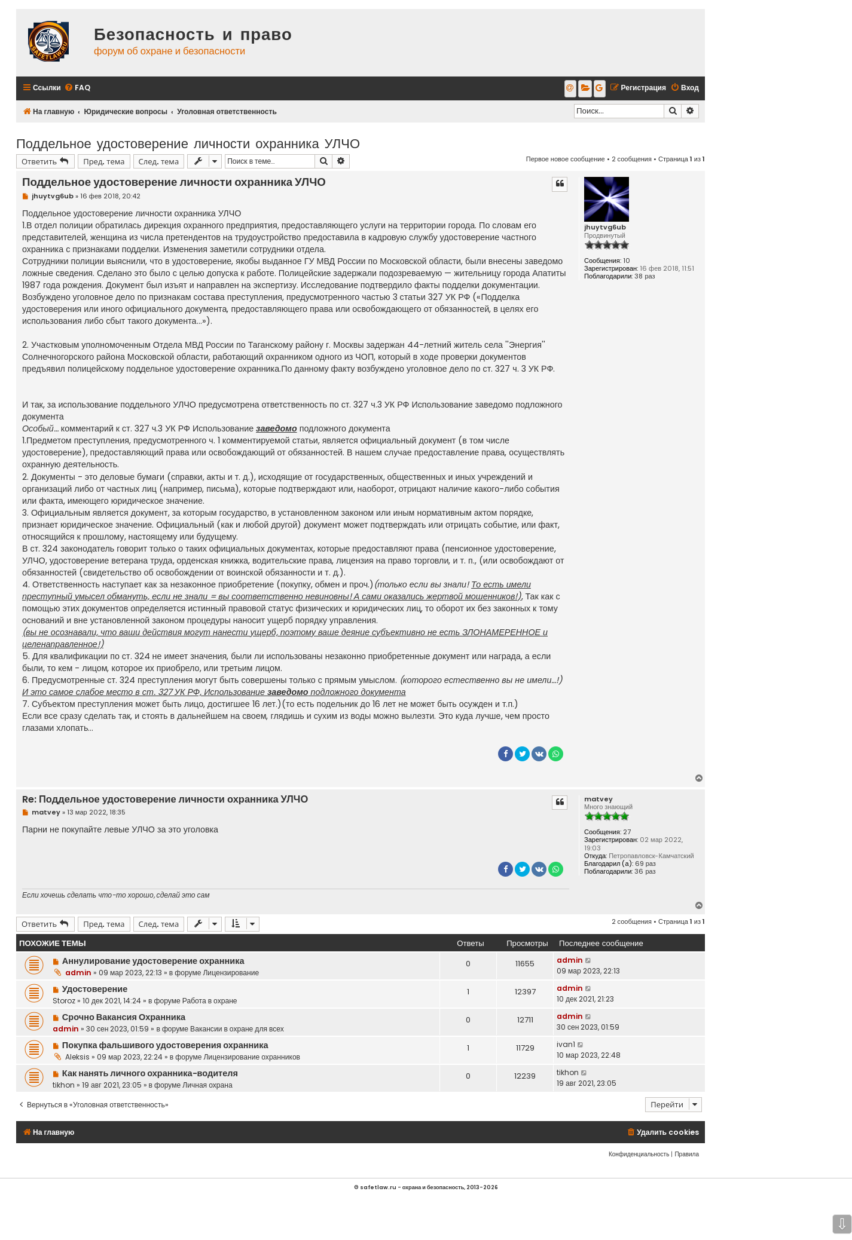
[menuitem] (77, 88)
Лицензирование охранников (251, 1057)
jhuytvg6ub (605, 227)
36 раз (644, 871)
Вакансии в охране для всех (237, 1029)
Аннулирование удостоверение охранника (153, 961)
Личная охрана (207, 1085)
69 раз (645, 864)
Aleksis (77, 1057)
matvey (598, 799)
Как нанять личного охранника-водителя (150, 1073)
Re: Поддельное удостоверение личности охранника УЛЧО (165, 800)
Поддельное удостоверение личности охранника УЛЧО (188, 142)
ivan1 (566, 1044)
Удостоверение (94, 989)
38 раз (644, 276)
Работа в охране (209, 1001)
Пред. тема (103, 161)
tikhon (64, 1085)
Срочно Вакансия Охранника (123, 1017)
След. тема (159, 161)
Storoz (64, 1001)
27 (627, 832)
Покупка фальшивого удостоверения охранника (165, 1045)
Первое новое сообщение (565, 159)
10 (626, 261)
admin (78, 972)
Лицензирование (231, 972)
